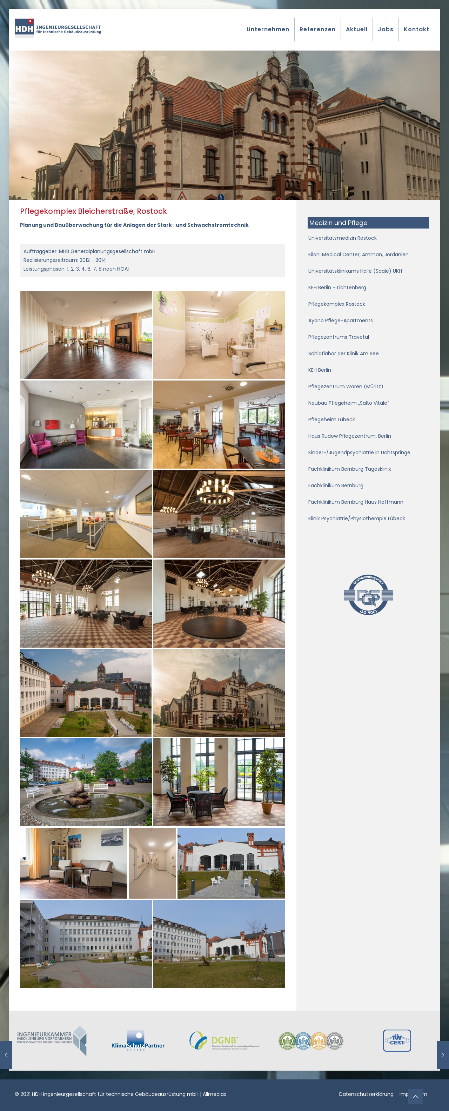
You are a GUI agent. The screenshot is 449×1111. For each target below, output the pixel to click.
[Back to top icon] (415, 1096)
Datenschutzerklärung (366, 1094)
